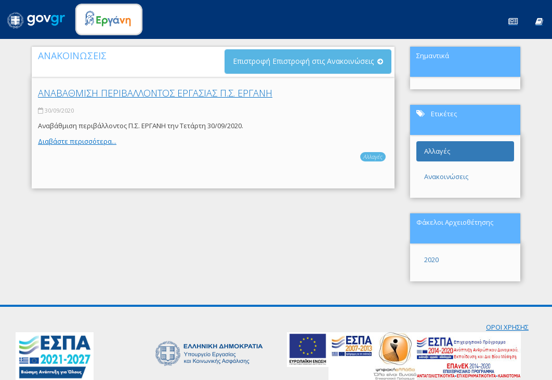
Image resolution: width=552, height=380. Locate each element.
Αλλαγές (373, 156)
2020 (431, 259)
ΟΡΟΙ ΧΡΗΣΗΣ (507, 327)
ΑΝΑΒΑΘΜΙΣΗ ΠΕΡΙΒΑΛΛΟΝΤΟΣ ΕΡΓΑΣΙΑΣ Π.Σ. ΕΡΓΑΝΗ (155, 93)
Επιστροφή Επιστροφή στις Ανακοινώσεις (303, 61)
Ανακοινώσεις (446, 176)
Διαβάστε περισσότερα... (77, 141)
